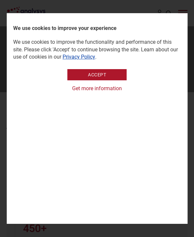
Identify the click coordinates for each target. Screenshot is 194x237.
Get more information (97, 88)
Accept (97, 74)
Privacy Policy (79, 57)
